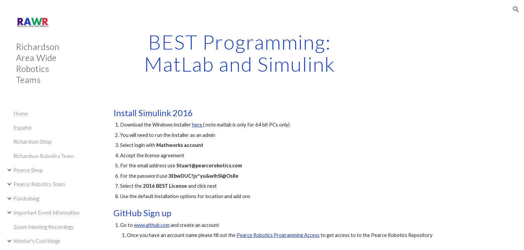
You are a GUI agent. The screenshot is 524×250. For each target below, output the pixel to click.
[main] (239, 53)
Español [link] (22, 127)
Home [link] (20, 113)
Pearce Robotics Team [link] (39, 184)
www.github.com (152, 225)
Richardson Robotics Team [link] (43, 156)
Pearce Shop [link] (28, 170)
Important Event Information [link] (46, 212)
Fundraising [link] (26, 198)
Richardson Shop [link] (32, 141)
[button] (516, 9)
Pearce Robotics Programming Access (278, 235)
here (197, 125)
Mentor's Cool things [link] (36, 241)
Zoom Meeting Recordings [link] (43, 227)
